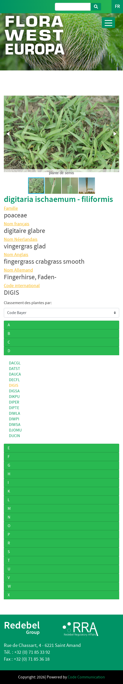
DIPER (14, 402)
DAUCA (15, 374)
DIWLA (14, 413)
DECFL (14, 379)
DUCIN (14, 435)
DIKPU (14, 396)
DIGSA (14, 391)
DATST (14, 368)
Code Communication (86, 677)
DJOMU (15, 430)
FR (117, 6)
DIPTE (14, 407)
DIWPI (14, 419)
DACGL (15, 363)
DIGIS (13, 385)
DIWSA (14, 424)
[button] (8, 134)
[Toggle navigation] (108, 22)
